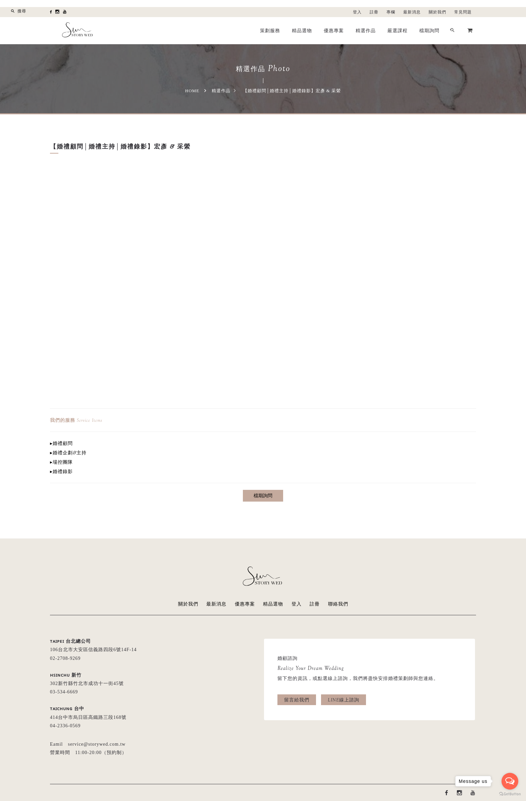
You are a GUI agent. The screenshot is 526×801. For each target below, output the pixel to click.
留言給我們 (296, 699)
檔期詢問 (429, 30)
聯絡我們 (338, 604)
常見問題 (463, 12)
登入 (357, 12)
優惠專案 (334, 30)
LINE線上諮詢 (343, 699)
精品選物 (302, 30)
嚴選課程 (397, 30)
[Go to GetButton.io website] (510, 794)
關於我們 (437, 12)
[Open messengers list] (510, 781)
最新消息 (412, 12)
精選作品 (366, 30)
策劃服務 (270, 30)
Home (192, 90)
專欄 (390, 12)
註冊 (374, 12)
